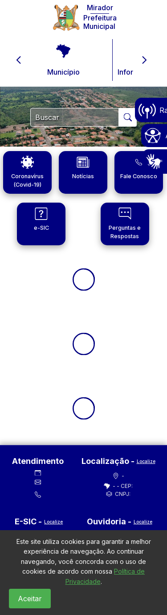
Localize (146, 461)
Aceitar (30, 598)
